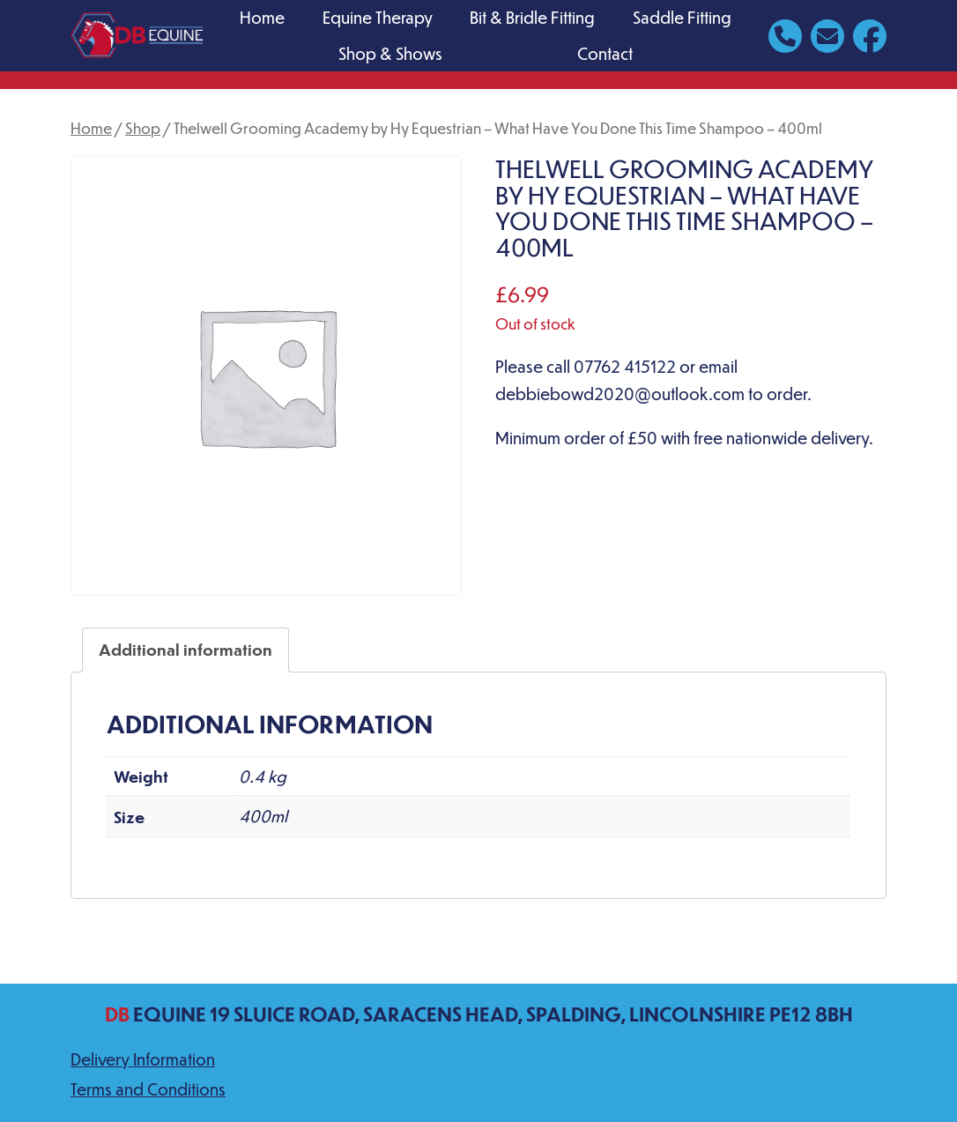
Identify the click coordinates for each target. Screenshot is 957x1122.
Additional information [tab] (185, 649)
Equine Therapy (378, 17)
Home (262, 17)
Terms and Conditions (148, 1089)
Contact (605, 53)
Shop (142, 127)
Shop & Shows (390, 53)
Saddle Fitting (682, 17)
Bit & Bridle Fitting (532, 17)
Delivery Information (142, 1059)
